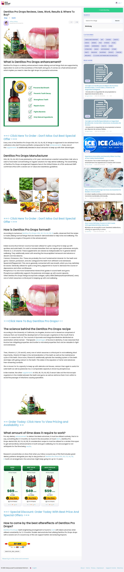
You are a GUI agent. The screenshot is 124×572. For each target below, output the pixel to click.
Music (96, 49)
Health (14, 18)
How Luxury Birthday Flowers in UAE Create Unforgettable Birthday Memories (100, 224)
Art (102, 39)
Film (100, 43)
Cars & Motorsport (91, 39)
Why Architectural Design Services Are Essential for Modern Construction (103, 191)
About (83, 568)
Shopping (103, 52)
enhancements (55, 145)
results (28, 446)
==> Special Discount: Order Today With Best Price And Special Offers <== (41, 513)
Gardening (95, 46)
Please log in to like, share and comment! (15, 559)
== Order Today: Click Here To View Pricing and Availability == (36, 423)
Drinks (94, 43)
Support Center (111, 568)
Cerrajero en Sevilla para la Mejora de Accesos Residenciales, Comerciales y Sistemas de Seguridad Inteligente (101, 88)
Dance (87, 43)
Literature (88, 49)
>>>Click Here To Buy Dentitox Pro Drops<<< (33, 321)
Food (113, 43)
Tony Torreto (89, 164)
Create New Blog (103, 10)
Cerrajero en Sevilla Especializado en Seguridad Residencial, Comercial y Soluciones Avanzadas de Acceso (103, 123)
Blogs (5, 18)
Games (87, 46)
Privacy (93, 568)
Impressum (100, 568)
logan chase (89, 96)
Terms (88, 568)
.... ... (87, 198)
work (53, 530)
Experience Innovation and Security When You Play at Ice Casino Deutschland (103, 157)
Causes (108, 39)
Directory (120, 568)
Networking (105, 49)
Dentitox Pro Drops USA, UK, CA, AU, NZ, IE (37, 233)
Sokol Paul (88, 231)
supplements (12, 147)
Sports (111, 52)
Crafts (116, 39)
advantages (41, 340)
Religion (94, 52)
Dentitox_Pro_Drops (12, 551)
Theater (118, 52)
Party (87, 52)
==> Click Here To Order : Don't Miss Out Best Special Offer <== (40, 137)
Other (114, 49)
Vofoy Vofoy (14, 21)
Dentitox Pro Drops (11, 530)
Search (117, 21)
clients (58, 439)
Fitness (106, 43)
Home (110, 46)
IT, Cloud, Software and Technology (105, 55)
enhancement (21, 436)
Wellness (88, 55)
